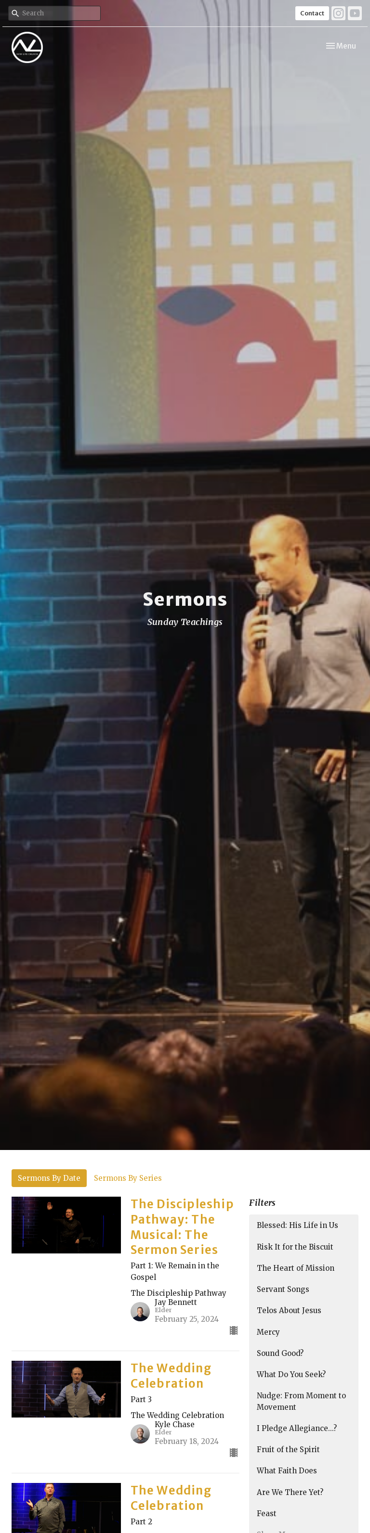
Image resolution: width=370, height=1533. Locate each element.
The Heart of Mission (295, 1268)
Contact (312, 13)
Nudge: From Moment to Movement (301, 1401)
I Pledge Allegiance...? (297, 1428)
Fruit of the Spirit (288, 1449)
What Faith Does (287, 1470)
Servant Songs (283, 1289)
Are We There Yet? (290, 1492)
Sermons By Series (128, 1178)
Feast (267, 1513)
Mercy (268, 1332)
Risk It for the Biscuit (295, 1247)
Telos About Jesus (289, 1310)
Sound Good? (280, 1353)
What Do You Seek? (291, 1374)
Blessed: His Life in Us (297, 1225)
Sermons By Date (49, 1178)
